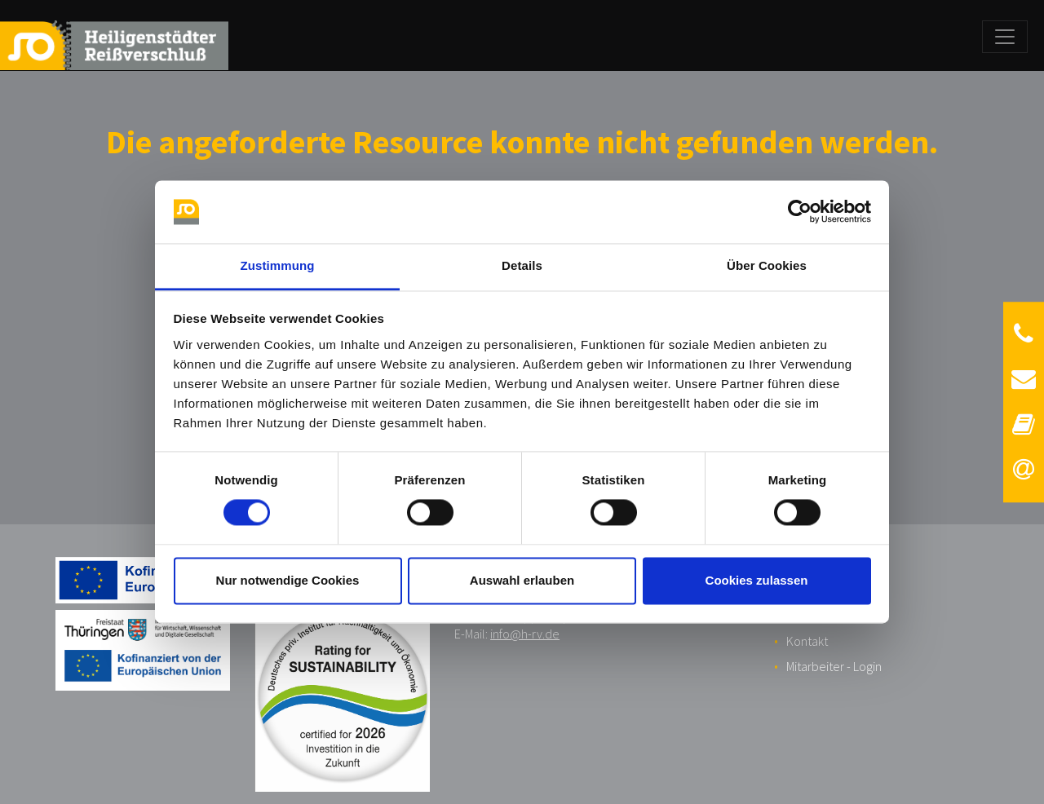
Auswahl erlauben (522, 580)
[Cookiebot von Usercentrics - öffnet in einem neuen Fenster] (799, 212)
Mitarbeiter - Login (834, 666)
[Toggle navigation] (1005, 36)
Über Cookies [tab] (767, 265)
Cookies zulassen (757, 580)
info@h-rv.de (525, 633)
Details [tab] (522, 265)
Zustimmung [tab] (278, 265)
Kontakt (807, 641)
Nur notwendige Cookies (288, 580)
